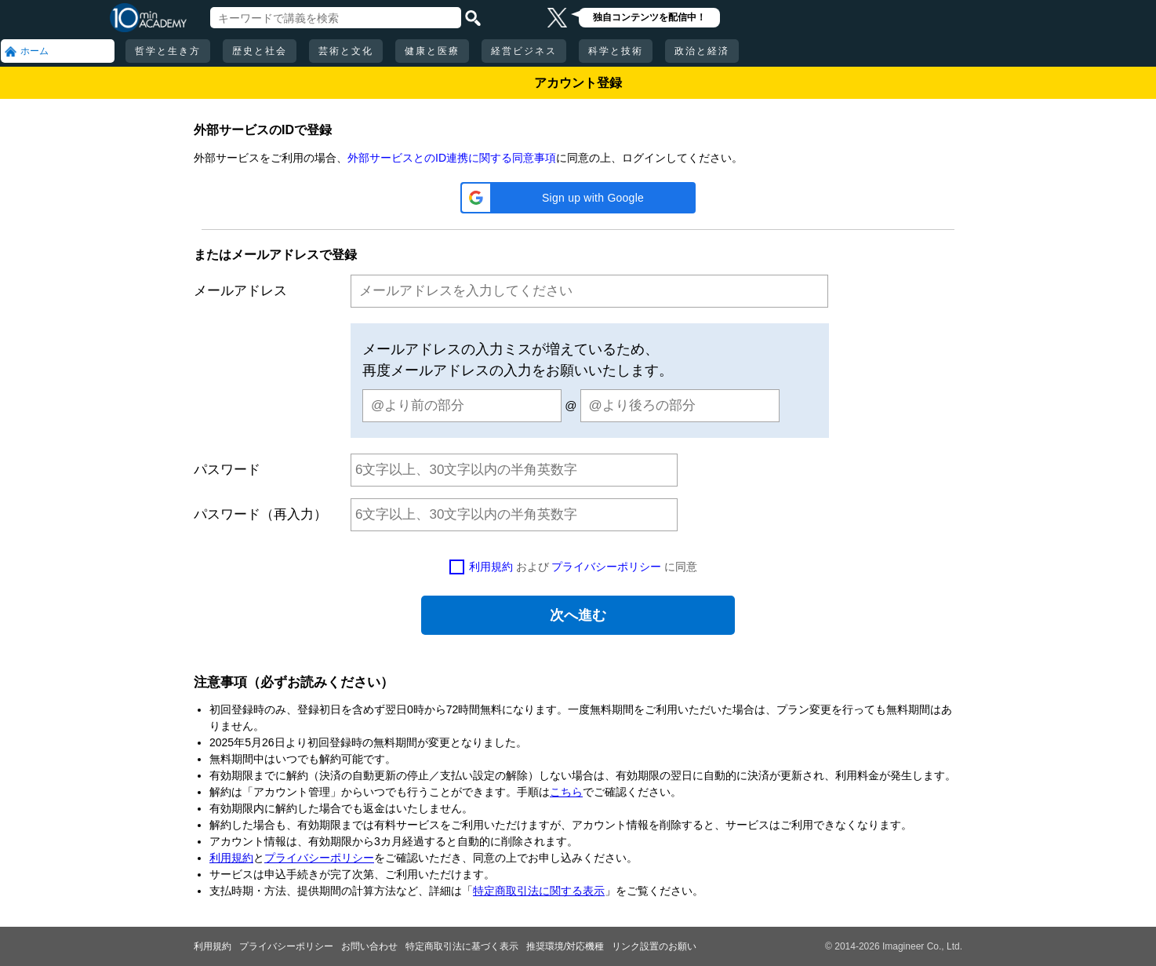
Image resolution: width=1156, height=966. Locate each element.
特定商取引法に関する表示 (539, 890)
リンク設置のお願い (654, 946)
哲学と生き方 (168, 51)
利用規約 (491, 566)
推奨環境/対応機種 (565, 946)
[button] (578, 197)
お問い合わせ (369, 946)
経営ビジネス (524, 51)
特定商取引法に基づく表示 (461, 946)
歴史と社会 (259, 51)
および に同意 (583, 566)
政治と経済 (701, 51)
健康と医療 (432, 51)
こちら (566, 792)
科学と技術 (615, 51)
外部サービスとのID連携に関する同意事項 (451, 157)
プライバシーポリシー (606, 566)
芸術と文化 (345, 51)
